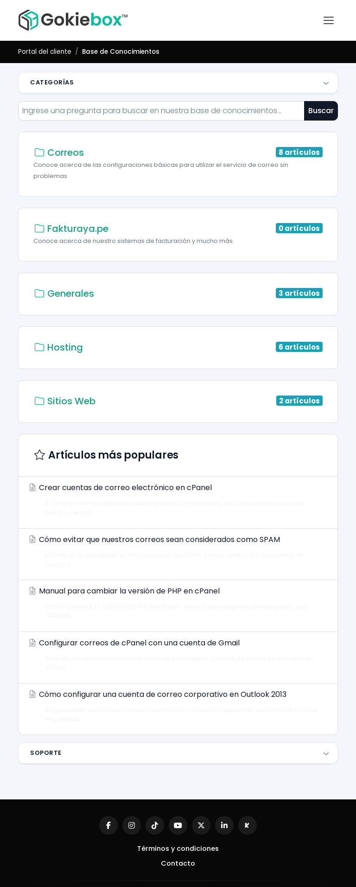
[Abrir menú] (328, 20)
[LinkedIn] (224, 825)
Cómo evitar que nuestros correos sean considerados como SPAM (175, 551)
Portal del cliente (44, 51)
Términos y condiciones (178, 848)
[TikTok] (155, 825)
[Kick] (247, 825)
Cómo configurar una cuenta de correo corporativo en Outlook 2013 (175, 706)
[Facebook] (108, 825)
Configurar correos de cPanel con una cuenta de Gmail (175, 655)
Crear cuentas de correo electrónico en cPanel (175, 499)
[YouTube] (178, 825)
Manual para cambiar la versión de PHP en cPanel (175, 603)
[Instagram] (131, 825)
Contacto (178, 863)
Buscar (321, 110)
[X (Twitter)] (201, 825)
